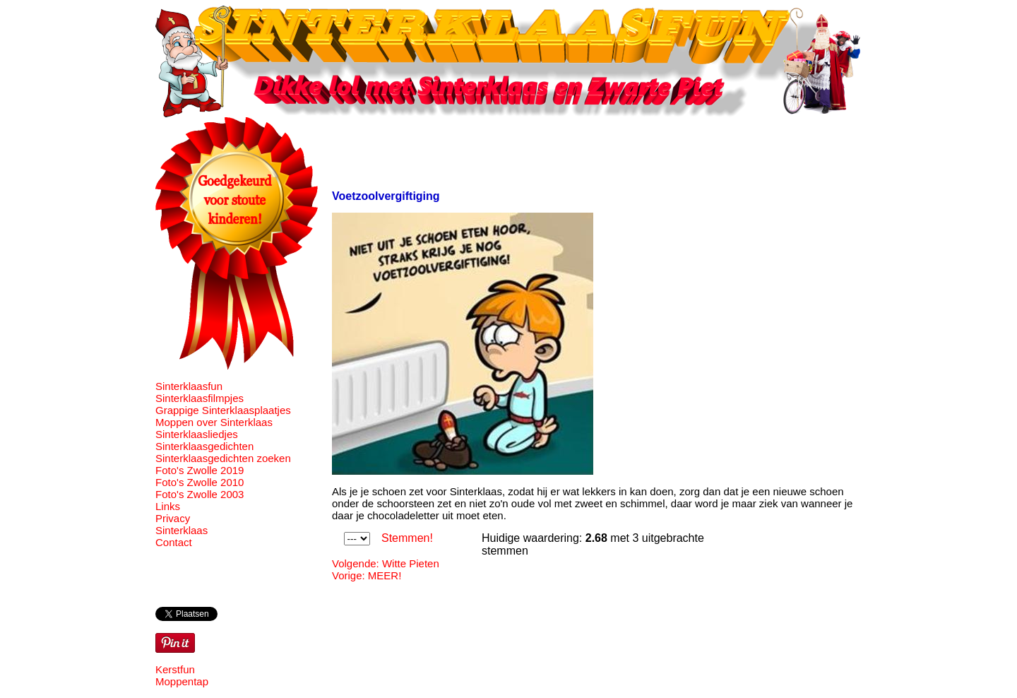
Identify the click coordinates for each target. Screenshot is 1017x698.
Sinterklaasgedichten (204, 446)
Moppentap (181, 681)
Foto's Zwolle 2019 (199, 470)
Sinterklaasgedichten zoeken (223, 458)
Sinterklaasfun (188, 386)
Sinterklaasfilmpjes (199, 398)
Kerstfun (175, 669)
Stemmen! (407, 538)
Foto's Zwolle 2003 (199, 494)
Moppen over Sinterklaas (214, 422)
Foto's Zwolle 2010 (199, 482)
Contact (173, 542)
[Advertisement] (589, 149)
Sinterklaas (181, 530)
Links (167, 506)
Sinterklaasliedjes (196, 434)
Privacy (172, 518)
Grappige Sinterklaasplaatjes (223, 410)
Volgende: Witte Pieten (385, 563)
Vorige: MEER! (366, 575)
